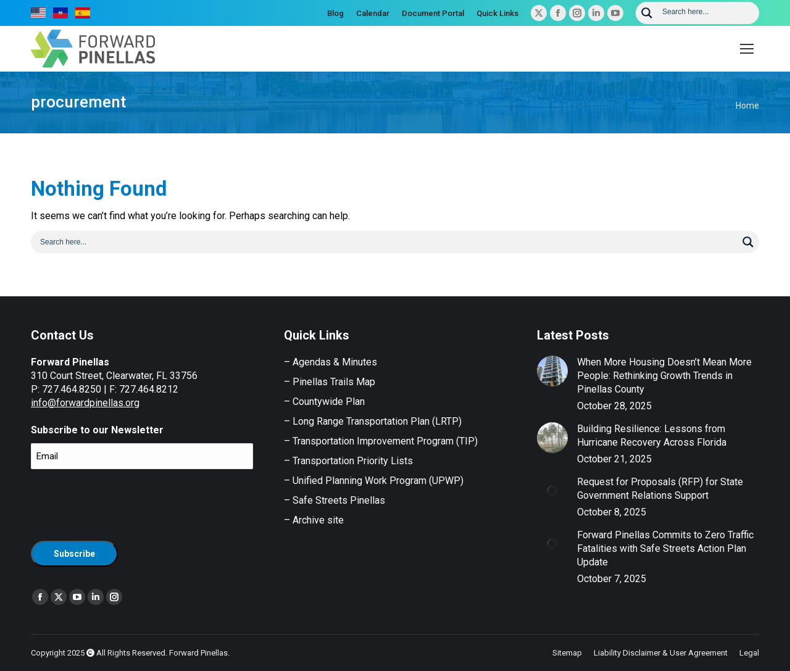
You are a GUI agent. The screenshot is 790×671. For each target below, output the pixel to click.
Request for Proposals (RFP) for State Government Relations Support (660, 488)
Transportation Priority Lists (353, 461)
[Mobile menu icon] (746, 48)
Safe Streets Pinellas (337, 500)
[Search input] (706, 11)
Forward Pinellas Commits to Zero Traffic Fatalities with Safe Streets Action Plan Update (665, 548)
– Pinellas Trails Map (329, 382)
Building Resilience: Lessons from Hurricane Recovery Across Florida (651, 435)
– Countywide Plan (324, 401)
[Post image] (552, 371)
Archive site (318, 520)
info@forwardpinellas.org (85, 403)
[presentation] (124, 503)
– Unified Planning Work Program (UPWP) (374, 480)
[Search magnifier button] (646, 13)
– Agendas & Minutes (330, 362)
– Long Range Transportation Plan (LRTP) (373, 421)
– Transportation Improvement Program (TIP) (381, 441)
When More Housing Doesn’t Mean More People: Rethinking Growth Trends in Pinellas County (664, 375)
